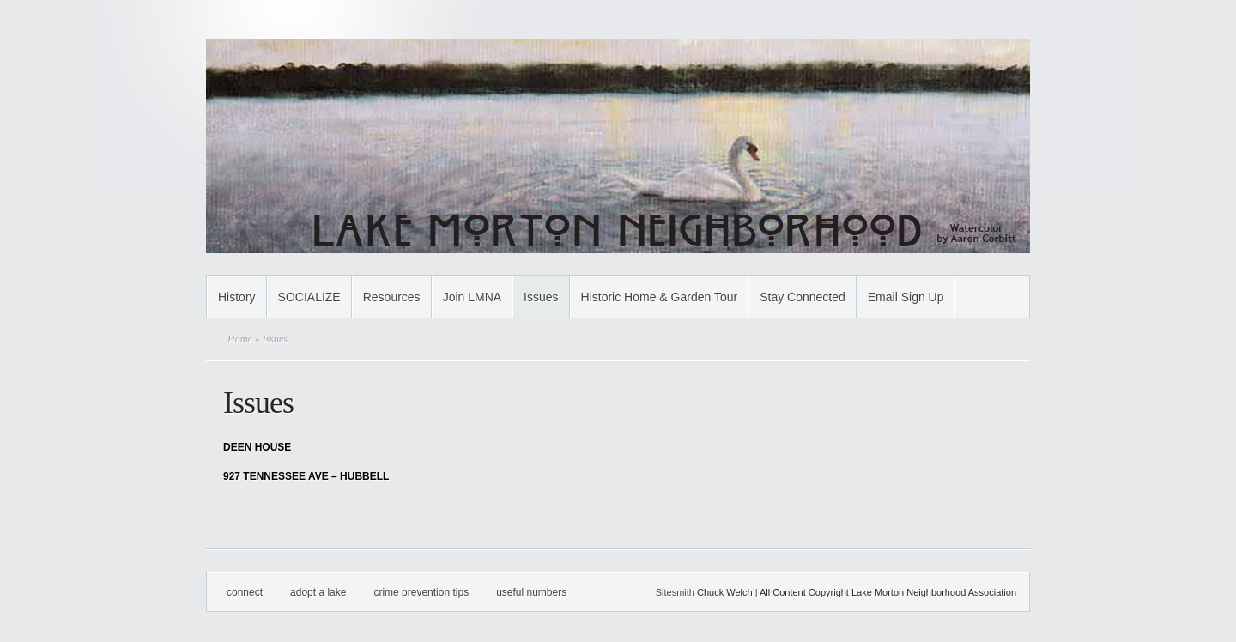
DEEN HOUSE (257, 447)
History (237, 297)
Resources (392, 297)
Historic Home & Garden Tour (659, 297)
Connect (245, 592)
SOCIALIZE (309, 297)
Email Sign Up (906, 297)
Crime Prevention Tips (421, 592)
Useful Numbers (531, 592)
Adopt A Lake (318, 592)
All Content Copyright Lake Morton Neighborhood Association (888, 592)
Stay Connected (802, 297)
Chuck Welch (725, 592)
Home (239, 339)
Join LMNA (472, 297)
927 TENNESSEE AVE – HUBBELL (306, 476)
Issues (541, 297)
